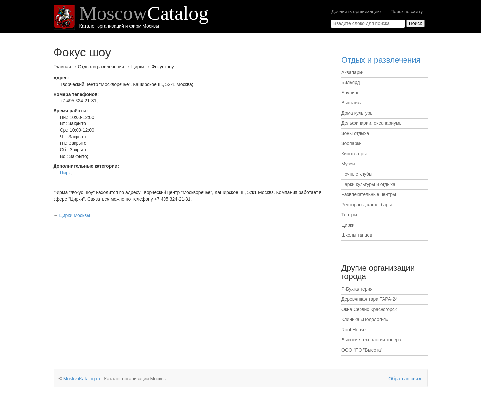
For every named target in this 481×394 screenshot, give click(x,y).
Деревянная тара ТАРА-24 (369, 299)
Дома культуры (357, 113)
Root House (353, 329)
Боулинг (350, 92)
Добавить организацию (356, 11)
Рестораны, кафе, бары (366, 204)
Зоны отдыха (355, 133)
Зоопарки (351, 143)
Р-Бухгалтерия (357, 289)
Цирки (348, 225)
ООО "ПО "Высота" (361, 350)
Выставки (351, 102)
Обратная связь (405, 378)
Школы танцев (356, 235)
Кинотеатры (354, 153)
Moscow (143, 13)
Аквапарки (352, 72)
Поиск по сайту (406, 11)
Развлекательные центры (368, 194)
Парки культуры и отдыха (368, 184)
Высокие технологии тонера (371, 339)
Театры (349, 214)
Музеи (348, 163)
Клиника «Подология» (364, 319)
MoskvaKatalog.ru (81, 378)
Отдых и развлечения (381, 59)
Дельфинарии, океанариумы (372, 123)
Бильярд (350, 82)
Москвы (74, 215)
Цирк (65, 172)
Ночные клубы (356, 174)
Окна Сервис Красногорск (369, 309)
